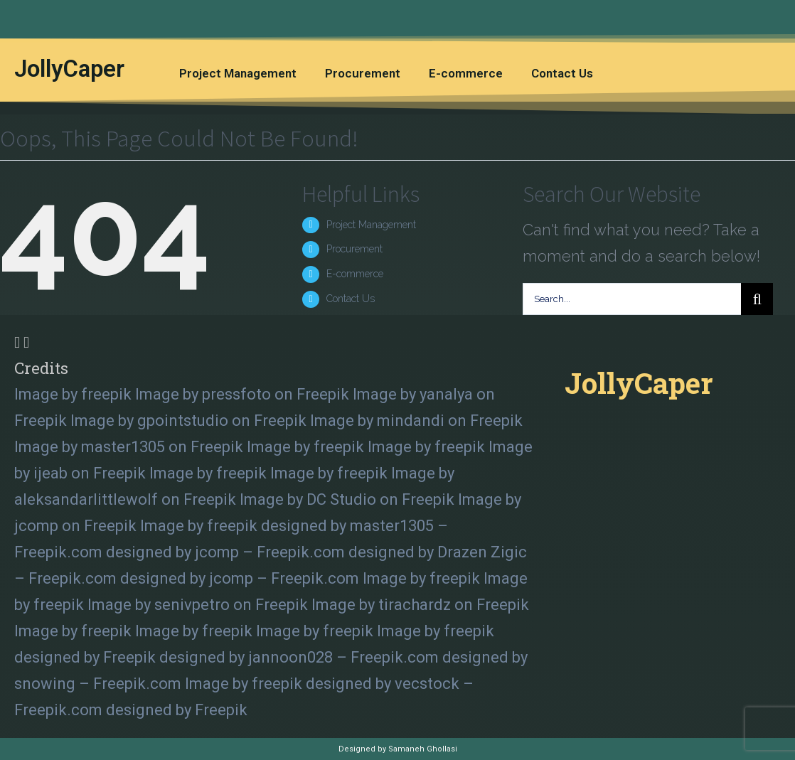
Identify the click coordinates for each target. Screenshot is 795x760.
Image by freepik (73, 394)
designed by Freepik (85, 657)
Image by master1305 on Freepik (128, 447)
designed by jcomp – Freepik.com (225, 552)
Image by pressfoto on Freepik (242, 394)
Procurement (362, 73)
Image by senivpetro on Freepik (197, 605)
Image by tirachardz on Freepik (420, 605)
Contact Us (562, 73)
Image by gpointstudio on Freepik (188, 420)
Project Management (238, 73)
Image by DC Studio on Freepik (347, 499)
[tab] (275, 355)
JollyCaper (69, 68)
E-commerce (466, 73)
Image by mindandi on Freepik (416, 420)
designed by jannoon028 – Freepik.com (299, 657)
